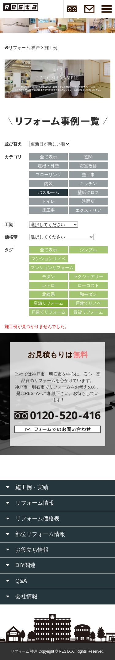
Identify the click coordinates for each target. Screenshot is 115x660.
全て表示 (48, 156)
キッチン (88, 183)
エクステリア (88, 210)
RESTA (65, 651)
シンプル (88, 249)
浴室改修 (88, 165)
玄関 (88, 156)
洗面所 (88, 201)
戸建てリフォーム (48, 312)
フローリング (48, 174)
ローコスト (88, 285)
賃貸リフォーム (88, 312)
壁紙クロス (88, 192)
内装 (48, 183)
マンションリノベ (48, 258)
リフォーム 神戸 (22, 47)
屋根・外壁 (48, 165)
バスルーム (48, 192)
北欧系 (48, 294)
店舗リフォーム (48, 303)
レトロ (48, 285)
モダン (48, 276)
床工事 (48, 210)
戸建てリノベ (88, 303)
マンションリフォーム (52, 267)
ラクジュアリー (88, 276)
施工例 (50, 47)
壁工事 (88, 174)
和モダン (88, 294)
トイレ (48, 201)
